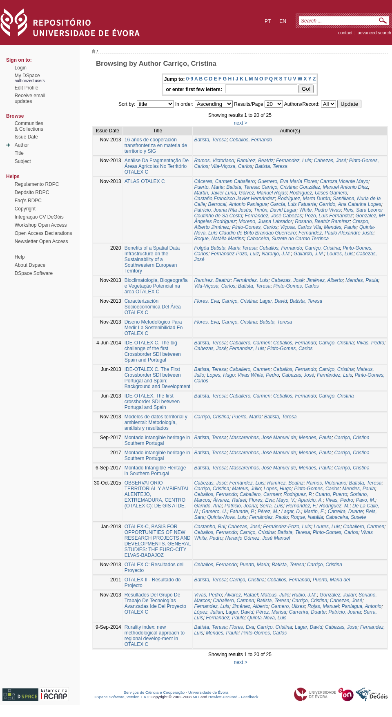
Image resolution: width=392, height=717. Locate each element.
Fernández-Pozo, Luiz (235, 254)
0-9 (189, 79)
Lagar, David (273, 301)
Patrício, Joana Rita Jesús (222, 210)
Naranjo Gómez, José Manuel (257, 538)
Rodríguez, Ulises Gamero (318, 193)
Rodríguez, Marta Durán (304, 198)
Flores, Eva (206, 301)
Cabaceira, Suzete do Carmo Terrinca (288, 238)
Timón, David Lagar (275, 210)
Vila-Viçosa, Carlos (231, 166)
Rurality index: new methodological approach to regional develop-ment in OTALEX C (155, 635)
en (282, 21)
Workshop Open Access (41, 225)
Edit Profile (26, 88)
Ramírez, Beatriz (255, 160)
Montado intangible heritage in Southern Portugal (157, 440)
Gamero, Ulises (288, 606)
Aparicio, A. (310, 500)
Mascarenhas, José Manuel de (262, 437)
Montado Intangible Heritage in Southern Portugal (155, 470)
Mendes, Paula (340, 227)
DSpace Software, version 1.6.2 (121, 697)
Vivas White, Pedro (258, 375)
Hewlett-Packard (222, 697)
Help (20, 257)
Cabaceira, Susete (346, 517)
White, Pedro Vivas (320, 210)
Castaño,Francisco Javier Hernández (234, 198)
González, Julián (338, 595)
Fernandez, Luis (293, 160)
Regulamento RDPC (37, 184)
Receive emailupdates (30, 98)
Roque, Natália (307, 517)
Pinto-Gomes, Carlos (254, 227)
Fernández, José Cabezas (273, 216)
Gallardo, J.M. (309, 254)
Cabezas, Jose (341, 627)
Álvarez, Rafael (229, 500)
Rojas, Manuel (323, 606)
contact (345, 32)
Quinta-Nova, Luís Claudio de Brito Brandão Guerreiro (284, 230)
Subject (23, 161)
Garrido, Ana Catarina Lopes (350, 204)
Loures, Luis (340, 254)
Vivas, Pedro (370, 343)
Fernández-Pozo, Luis (287, 526)
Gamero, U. (214, 511)
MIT (196, 697)
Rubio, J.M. (304, 595)
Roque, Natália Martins (219, 238)
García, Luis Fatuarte (293, 204)
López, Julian (208, 612)
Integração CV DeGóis (39, 217)
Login (21, 68)
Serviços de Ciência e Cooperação (154, 692)
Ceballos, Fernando (250, 140)
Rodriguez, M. (334, 506)
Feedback (249, 697)
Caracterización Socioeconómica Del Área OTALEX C (153, 306)
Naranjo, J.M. (276, 254)
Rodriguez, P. (297, 494)
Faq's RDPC (28, 200)
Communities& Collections (29, 126)
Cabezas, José (330, 160)
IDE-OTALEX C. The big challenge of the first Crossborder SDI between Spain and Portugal (153, 351)
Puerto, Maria (208, 187)
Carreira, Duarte (345, 511)
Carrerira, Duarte (307, 612)
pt (268, 21)
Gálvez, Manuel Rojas (263, 193)
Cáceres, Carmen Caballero (224, 181)
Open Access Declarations (43, 233)
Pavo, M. (365, 500)
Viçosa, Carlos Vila (300, 227)
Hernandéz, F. (301, 506)
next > (240, 123)
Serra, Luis (271, 506)
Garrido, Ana (208, 506)
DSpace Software (34, 273)
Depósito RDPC (32, 192)
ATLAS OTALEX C (145, 181)
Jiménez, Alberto (324, 280)
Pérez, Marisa (271, 612)
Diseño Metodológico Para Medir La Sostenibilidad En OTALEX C (154, 327)
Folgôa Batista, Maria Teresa (225, 248)
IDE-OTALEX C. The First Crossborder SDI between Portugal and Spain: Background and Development (157, 377)
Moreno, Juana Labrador (265, 221)
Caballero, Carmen (250, 343)
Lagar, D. (291, 511)
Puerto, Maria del (331, 580)
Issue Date (26, 137)
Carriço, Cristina (278, 187)
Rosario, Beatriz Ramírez (322, 221)
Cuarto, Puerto (331, 494)
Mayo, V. (285, 500)
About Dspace (30, 265)
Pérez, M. (268, 511)
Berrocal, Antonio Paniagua (237, 204)
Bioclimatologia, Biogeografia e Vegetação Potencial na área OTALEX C (156, 286)
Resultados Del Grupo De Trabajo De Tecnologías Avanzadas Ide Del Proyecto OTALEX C (155, 603)
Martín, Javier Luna (215, 193)
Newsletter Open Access (41, 241)
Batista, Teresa (210, 140)
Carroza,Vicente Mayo (344, 181)
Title (19, 153)
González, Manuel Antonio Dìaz (333, 187)
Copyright (25, 209)
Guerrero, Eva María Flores (287, 181)
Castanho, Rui (209, 526)
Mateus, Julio (275, 595)
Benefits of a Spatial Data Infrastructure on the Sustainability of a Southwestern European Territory (152, 259)
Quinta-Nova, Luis (226, 517)
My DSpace (27, 75)
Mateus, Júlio (246, 488)
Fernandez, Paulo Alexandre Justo (336, 233)
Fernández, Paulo (268, 517)
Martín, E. (314, 511)
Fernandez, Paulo (225, 618)
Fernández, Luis (250, 280)
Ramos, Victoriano (214, 160)
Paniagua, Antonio (362, 606)
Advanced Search (374, 32)
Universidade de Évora (208, 692)
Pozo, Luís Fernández (328, 216)
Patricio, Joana (241, 506)
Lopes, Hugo (221, 375)
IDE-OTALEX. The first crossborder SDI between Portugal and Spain (152, 401)
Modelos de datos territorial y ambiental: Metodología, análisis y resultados (156, 422)
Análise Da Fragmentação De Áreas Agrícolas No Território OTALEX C (157, 166)
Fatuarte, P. (242, 511)
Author (22, 145)
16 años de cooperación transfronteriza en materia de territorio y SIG (156, 145)
